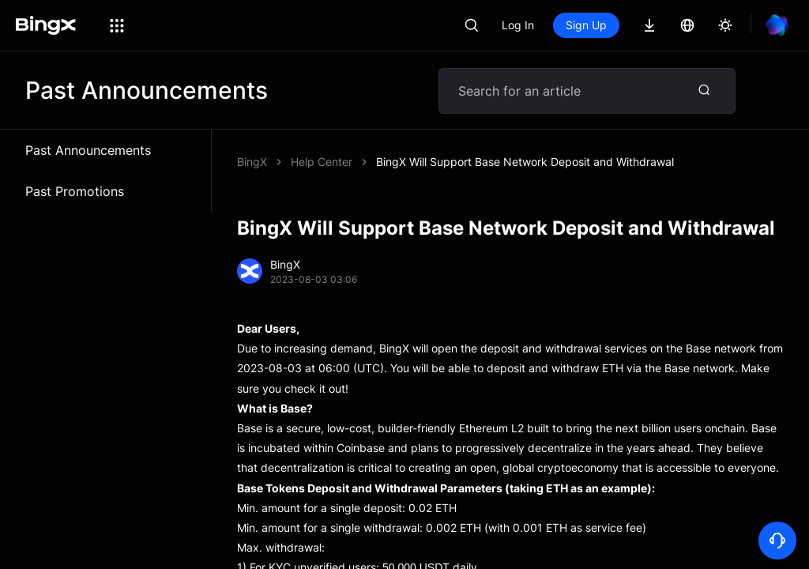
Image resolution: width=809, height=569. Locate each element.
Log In (518, 25)
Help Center (321, 161)
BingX (252, 161)
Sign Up (586, 25)
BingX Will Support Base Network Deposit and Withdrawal (525, 161)
